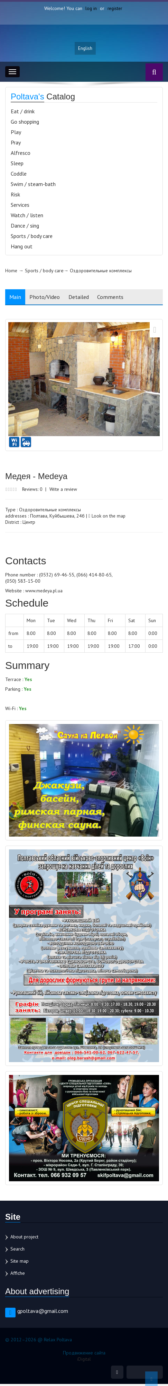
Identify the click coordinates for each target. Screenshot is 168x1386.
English (85, 49)
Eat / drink (23, 112)
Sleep (17, 164)
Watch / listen (27, 216)
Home (11, 272)
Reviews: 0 (33, 491)
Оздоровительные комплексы (101, 272)
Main (16, 298)
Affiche (17, 1274)
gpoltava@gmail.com (42, 1312)
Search (17, 1250)
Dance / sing (25, 227)
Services (20, 206)
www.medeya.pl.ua (44, 592)
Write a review (67, 491)
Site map (19, 1262)
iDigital (84, 1360)
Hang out (21, 248)
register (115, 8)
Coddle (19, 175)
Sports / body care (32, 237)
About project (24, 1238)
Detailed (84, 298)
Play (16, 133)
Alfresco (20, 154)
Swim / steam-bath (33, 185)
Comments (118, 298)
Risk (15, 196)
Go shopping (25, 123)
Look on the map (107, 517)
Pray (16, 144)
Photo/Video (48, 298)
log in (90, 8)
